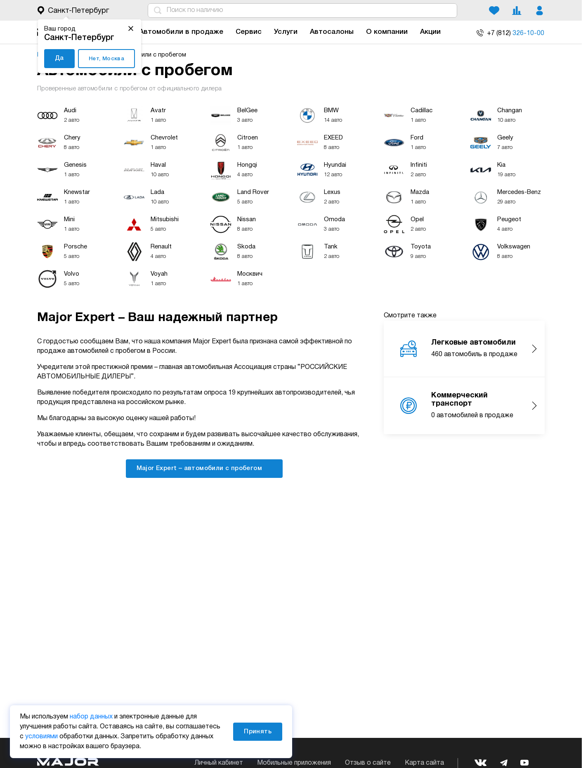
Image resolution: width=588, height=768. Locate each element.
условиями (41, 737)
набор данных (91, 717)
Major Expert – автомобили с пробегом (204, 468)
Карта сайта (424, 763)
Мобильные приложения (294, 763)
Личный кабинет (218, 763)
